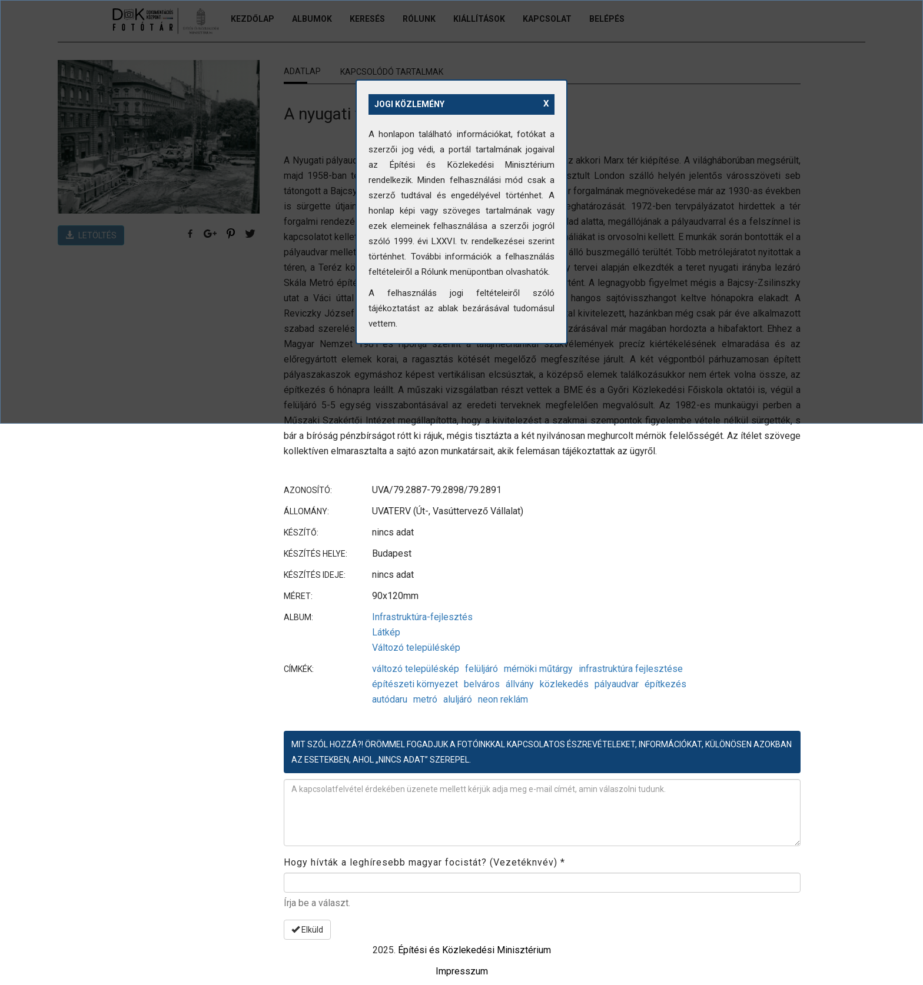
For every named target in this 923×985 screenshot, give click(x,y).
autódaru (389, 699)
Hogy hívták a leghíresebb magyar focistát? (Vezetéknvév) (424, 862)
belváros (482, 684)
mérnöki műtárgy (538, 668)
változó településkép (415, 668)
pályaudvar (617, 684)
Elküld (307, 929)
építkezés (665, 684)
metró (425, 699)
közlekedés (564, 684)
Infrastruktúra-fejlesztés (422, 617)
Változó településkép (416, 647)
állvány (520, 684)
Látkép (386, 632)
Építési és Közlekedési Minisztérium (474, 950)
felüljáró (481, 668)
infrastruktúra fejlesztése (631, 668)
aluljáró (457, 699)
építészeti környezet (415, 684)
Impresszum (462, 971)
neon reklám (503, 699)
